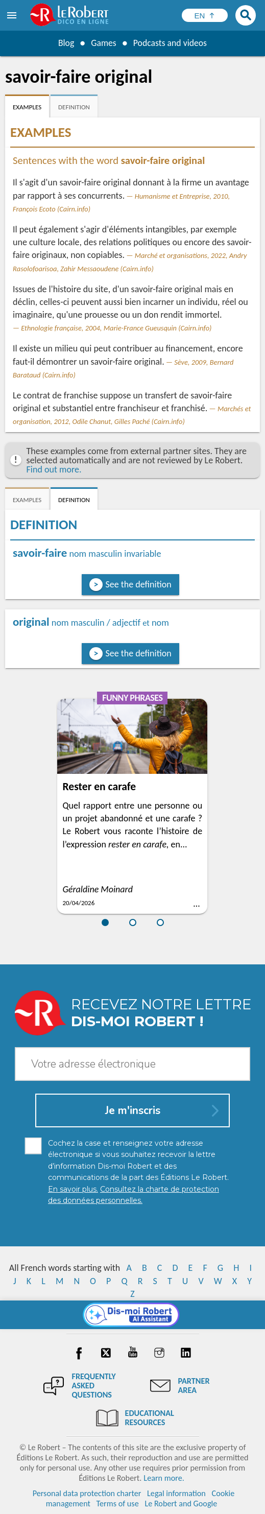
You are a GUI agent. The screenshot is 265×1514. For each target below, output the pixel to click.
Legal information (176, 1493)
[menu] (13, 15)
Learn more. (163, 1478)
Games (103, 43)
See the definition (139, 584)
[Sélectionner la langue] (205, 15)
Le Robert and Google (180, 1503)
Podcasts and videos (170, 43)
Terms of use (118, 1503)
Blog (65, 43)
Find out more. (54, 469)
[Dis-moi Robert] (132, 1315)
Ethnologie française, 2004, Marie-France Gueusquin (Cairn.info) (116, 328)
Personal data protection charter (87, 1493)
